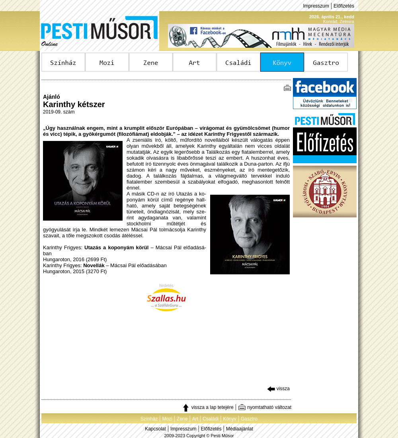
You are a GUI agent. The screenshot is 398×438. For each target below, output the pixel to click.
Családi (211, 419)
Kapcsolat (155, 429)
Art (195, 419)
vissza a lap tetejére (207, 407)
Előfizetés (344, 6)
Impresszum (316, 6)
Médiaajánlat (239, 429)
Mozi (167, 419)
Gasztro (249, 419)
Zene (182, 419)
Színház (149, 419)
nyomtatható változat (264, 407)
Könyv (229, 419)
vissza (278, 388)
